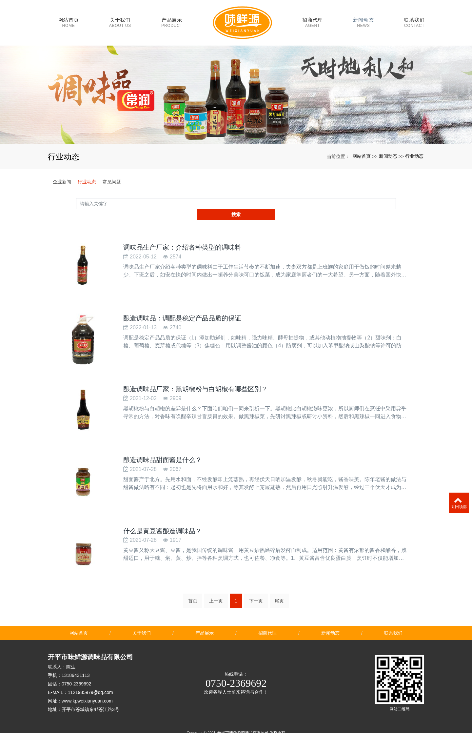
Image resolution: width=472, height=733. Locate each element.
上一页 (216, 578)
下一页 (256, 578)
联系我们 (393, 610)
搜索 (396, 197)
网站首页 (361, 150)
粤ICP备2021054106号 (236, 727)
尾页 (279, 578)
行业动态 (414, 150)
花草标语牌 (216, 721)
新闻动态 (388, 150)
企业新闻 (62, 175)
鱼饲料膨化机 (273, 721)
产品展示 (204, 610)
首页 (192, 578)
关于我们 (141, 610)
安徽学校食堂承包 (244, 721)
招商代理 (267, 610)
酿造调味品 (210, 716)
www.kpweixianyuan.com (87, 678)
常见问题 (112, 175)
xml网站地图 (280, 716)
